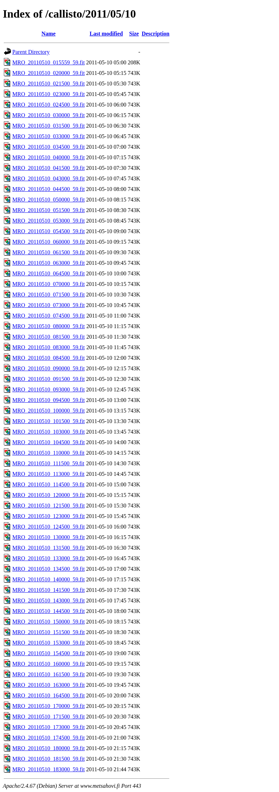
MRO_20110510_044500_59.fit (48, 189)
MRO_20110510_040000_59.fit (48, 157)
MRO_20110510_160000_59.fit (48, 664)
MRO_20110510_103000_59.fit (48, 432)
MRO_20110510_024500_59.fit (48, 105)
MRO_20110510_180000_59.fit (48, 748)
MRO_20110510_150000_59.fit (48, 622)
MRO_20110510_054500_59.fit (48, 231)
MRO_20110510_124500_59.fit (48, 527)
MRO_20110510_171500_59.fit (48, 717)
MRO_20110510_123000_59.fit (48, 516)
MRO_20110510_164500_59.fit (48, 695)
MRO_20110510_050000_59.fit (48, 200)
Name (48, 34)
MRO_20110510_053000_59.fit (48, 221)
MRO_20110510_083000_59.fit (48, 347)
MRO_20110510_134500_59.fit (48, 569)
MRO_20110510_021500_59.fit (48, 84)
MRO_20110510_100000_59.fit (48, 411)
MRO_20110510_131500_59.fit (48, 548)
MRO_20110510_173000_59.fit (48, 727)
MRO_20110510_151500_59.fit (48, 632)
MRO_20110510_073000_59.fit (48, 305)
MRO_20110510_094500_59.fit (48, 400)
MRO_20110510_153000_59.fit (48, 643)
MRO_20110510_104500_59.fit (48, 442)
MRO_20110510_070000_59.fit (48, 284)
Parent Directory (31, 52)
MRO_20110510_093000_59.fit (48, 389)
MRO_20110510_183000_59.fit (48, 769)
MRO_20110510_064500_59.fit (48, 273)
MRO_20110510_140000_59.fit (48, 579)
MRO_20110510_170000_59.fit (48, 706)
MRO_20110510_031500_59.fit (48, 126)
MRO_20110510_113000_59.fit (48, 474)
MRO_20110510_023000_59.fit (48, 94)
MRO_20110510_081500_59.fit (48, 337)
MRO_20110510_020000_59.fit (48, 73)
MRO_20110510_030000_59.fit (48, 115)
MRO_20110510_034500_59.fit (48, 147)
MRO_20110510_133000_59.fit (48, 558)
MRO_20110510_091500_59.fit (48, 379)
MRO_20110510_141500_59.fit (48, 590)
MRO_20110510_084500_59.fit (48, 358)
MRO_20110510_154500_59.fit (48, 653)
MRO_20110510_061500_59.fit (48, 252)
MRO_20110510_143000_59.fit (48, 600)
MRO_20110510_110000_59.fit (48, 453)
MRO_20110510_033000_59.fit (48, 136)
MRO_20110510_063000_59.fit (48, 263)
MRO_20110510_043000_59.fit (48, 178)
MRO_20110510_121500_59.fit (48, 506)
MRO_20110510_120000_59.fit (48, 495)
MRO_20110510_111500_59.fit (48, 463)
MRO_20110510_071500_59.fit (48, 295)
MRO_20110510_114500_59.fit (48, 484)
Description (155, 34)
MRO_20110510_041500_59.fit (48, 168)
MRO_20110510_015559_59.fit (48, 62)
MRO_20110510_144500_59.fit (48, 611)
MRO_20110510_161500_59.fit (48, 674)
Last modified (106, 34)
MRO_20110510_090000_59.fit (48, 368)
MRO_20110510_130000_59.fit (48, 537)
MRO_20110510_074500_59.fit (48, 316)
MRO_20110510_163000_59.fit (48, 685)
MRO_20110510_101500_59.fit (48, 421)
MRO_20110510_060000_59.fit (48, 242)
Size (134, 34)
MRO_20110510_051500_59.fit (48, 210)
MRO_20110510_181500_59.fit (48, 759)
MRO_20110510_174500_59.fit (48, 738)
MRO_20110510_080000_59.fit (48, 326)
